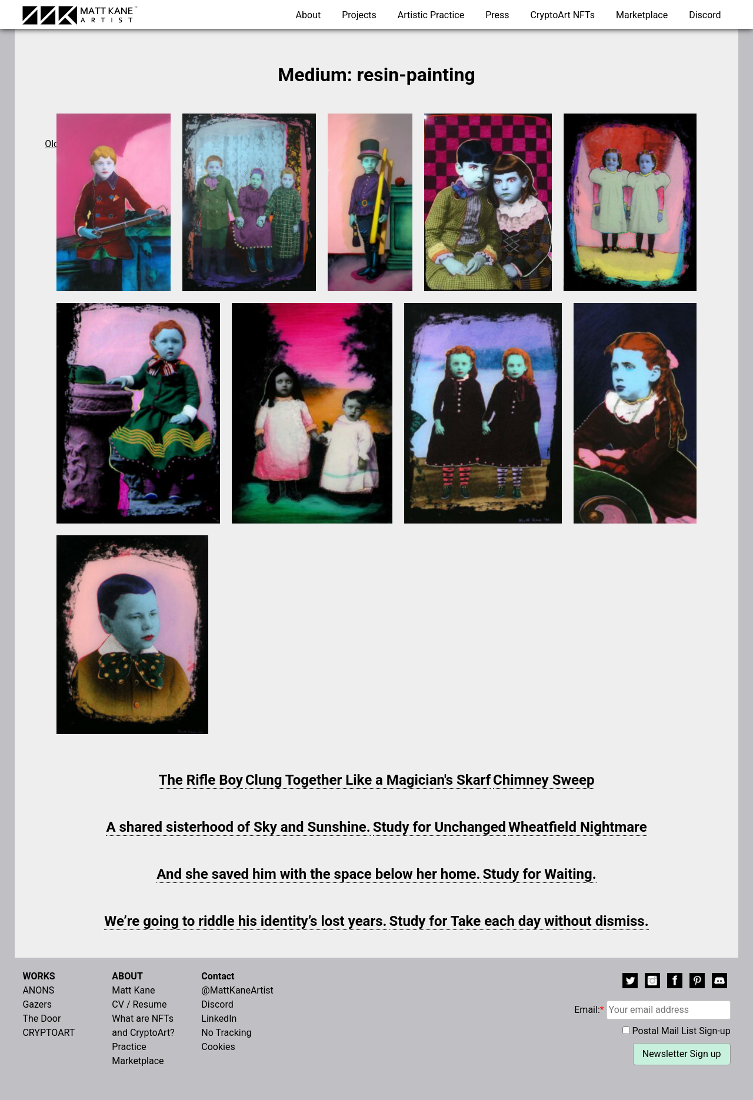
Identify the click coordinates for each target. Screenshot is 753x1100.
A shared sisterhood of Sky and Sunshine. (238, 827)
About (308, 15)
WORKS (38, 976)
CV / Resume (139, 1004)
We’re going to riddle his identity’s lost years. (245, 921)
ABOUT (127, 976)
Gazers (37, 1004)
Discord (705, 15)
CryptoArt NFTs (563, 15)
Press (497, 15)
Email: (652, 1009)
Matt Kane (133, 990)
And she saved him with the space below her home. (318, 874)
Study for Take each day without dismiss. (519, 921)
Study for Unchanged (440, 827)
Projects (359, 15)
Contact (217, 976)
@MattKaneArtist (237, 990)
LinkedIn (218, 1018)
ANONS (38, 990)
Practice (129, 1046)
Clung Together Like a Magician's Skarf (368, 780)
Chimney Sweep (543, 780)
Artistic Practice (431, 15)
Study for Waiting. (540, 874)
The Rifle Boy (201, 780)
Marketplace (642, 15)
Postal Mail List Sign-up (681, 1030)
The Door (41, 1018)
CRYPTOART (48, 1032)
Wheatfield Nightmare (577, 827)
